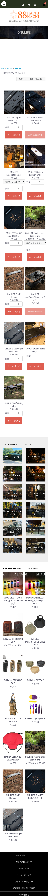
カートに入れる (14, 135)
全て (2, 68)
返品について (24, 868)
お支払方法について (24, 855)
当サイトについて (24, 875)
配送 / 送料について (24, 862)
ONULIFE (18, 68)
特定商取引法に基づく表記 (24, 888)
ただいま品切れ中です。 (35, 136)
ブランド (9, 68)
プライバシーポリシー (24, 882)
